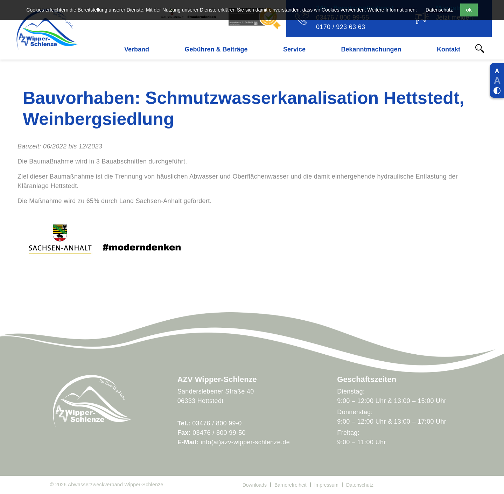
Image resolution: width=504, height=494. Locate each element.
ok (469, 10)
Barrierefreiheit (290, 485)
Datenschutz (439, 10)
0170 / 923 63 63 (340, 26)
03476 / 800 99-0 (216, 423)
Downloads (255, 485)
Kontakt (448, 49)
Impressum (326, 485)
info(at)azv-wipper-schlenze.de (245, 442)
